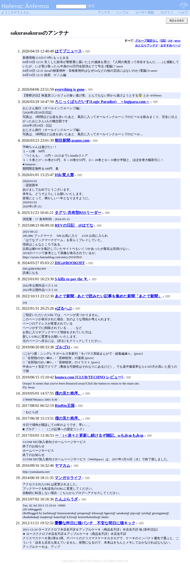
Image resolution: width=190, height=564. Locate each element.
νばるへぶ (63, 308)
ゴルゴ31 (62, 347)
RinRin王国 (65, 406)
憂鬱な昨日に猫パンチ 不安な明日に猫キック (95, 523)
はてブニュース (68, 51)
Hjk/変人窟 (64, 175)
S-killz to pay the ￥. (71, 279)
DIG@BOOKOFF (70, 263)
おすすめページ (170, 45)
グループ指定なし (146, 40)
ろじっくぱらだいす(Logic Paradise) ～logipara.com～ (102, 102)
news (177, 40)
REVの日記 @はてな (74, 225)
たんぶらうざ (66, 499)
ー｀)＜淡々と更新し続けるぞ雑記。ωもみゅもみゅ (99, 435)
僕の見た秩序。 (68, 393)
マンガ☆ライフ (68, 478)
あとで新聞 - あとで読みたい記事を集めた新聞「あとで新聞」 (108, 296)
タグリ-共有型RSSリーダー (78, 213)
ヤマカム (62, 465)
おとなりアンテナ (146, 45)
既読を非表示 (177, 20)
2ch (170, 40)
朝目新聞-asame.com (72, 140)
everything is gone (70, 89)
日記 (163, 40)
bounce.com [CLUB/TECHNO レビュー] (89, 377)
